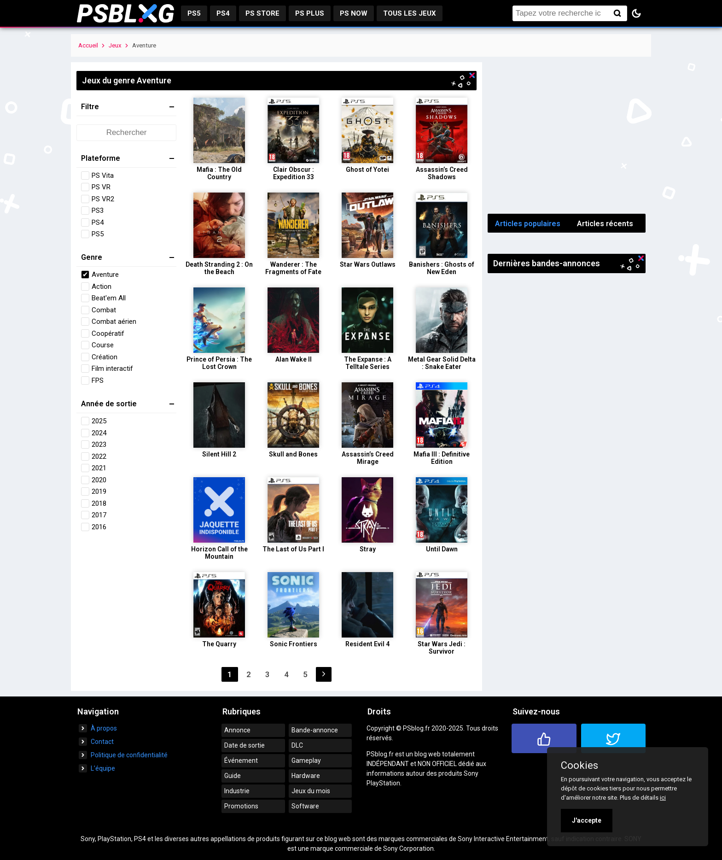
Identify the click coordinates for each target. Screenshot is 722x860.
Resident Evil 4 (367, 644)
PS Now (353, 13)
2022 (99, 456)
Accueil (88, 45)
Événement (241, 760)
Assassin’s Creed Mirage (368, 457)
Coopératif (108, 333)
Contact (102, 741)
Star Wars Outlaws (368, 264)
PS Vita (103, 175)
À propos (104, 728)
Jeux (115, 45)
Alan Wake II (293, 359)
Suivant (324, 674)
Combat (104, 310)
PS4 (223, 13)
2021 (99, 468)
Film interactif (112, 368)
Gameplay (306, 760)
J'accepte (586, 820)
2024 (99, 433)
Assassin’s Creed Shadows (442, 173)
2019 (99, 491)
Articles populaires (527, 223)
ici (663, 797)
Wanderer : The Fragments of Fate (293, 268)
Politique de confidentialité (129, 755)
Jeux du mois (310, 791)
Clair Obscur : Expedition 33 (293, 173)
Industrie (237, 791)
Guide (232, 775)
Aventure (105, 274)
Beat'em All (109, 298)
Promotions (241, 806)
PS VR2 (103, 199)
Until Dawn (442, 549)
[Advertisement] (567, 135)
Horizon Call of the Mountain (219, 552)
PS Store (262, 13)
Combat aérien (114, 321)
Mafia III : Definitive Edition (441, 457)
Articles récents (605, 223)
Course (103, 345)
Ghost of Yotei (367, 169)
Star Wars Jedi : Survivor (442, 647)
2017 (99, 515)
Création (104, 357)
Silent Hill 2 (219, 454)
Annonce (237, 730)
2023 (99, 444)
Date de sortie (244, 745)
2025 (99, 421)
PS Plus (309, 13)
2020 (99, 480)
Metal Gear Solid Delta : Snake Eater (442, 363)
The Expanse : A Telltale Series (367, 363)
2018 (99, 503)
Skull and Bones (293, 454)
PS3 (98, 210)
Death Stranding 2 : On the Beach (219, 268)
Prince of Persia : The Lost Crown (219, 363)
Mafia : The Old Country (219, 173)
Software (305, 806)
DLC (297, 745)
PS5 (194, 13)
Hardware (305, 775)
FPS (98, 380)
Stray (368, 549)
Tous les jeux (409, 13)
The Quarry (219, 644)
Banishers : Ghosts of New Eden (441, 268)
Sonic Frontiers (293, 644)
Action (101, 286)
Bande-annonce (314, 730)
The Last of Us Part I (293, 549)
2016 (99, 527)
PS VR (101, 187)
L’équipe (103, 768)
